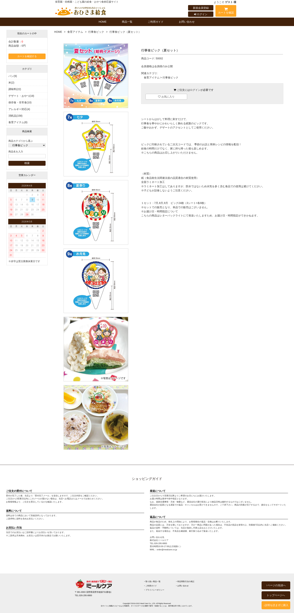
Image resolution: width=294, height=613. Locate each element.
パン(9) (12, 76)
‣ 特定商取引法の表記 (185, 581)
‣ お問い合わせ (182, 586)
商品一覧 (127, 21)
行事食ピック (96, 31)
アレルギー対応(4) (19, 109)
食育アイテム (75, 31)
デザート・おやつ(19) (21, 95)
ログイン (201, 14)
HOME (102, 21)
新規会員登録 (201, 7)
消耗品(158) (15, 115)
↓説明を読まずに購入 (275, 605)
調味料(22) (14, 89)
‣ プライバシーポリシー (154, 590)
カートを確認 (225, 11)
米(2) (11, 82)
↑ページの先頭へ (276, 585)
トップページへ (276, 595)
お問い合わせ (187, 21)
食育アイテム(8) (17, 122)
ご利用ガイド (156, 21)
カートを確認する (27, 56)
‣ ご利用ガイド (150, 586)
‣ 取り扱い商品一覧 (152, 581)
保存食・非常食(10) (20, 102)
